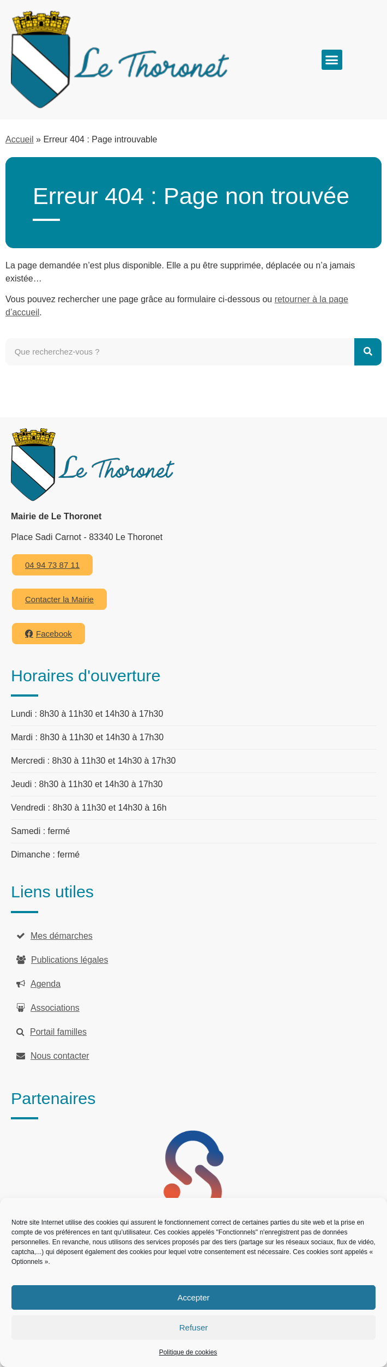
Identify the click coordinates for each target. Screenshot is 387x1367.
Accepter (193, 1297)
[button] (332, 60)
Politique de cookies (188, 1352)
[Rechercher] (368, 351)
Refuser (193, 1327)
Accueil (19, 139)
